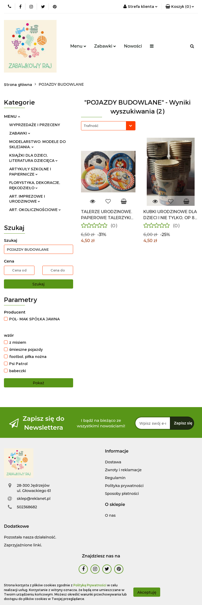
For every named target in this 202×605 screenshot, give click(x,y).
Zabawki (105, 46)
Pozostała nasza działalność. (30, 537)
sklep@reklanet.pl (33, 498)
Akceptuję (146, 592)
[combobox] (108, 125)
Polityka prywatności (124, 485)
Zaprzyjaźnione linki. (23, 545)
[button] (179, 6)
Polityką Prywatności (89, 585)
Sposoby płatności (122, 493)
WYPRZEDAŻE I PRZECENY (34, 124)
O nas (110, 515)
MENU (12, 116)
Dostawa (113, 462)
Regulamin (115, 477)
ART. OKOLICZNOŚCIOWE (35, 209)
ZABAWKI (19, 133)
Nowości (133, 46)
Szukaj (38, 284)
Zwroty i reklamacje (123, 470)
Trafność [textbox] (91, 126)
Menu (78, 46)
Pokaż (38, 383)
